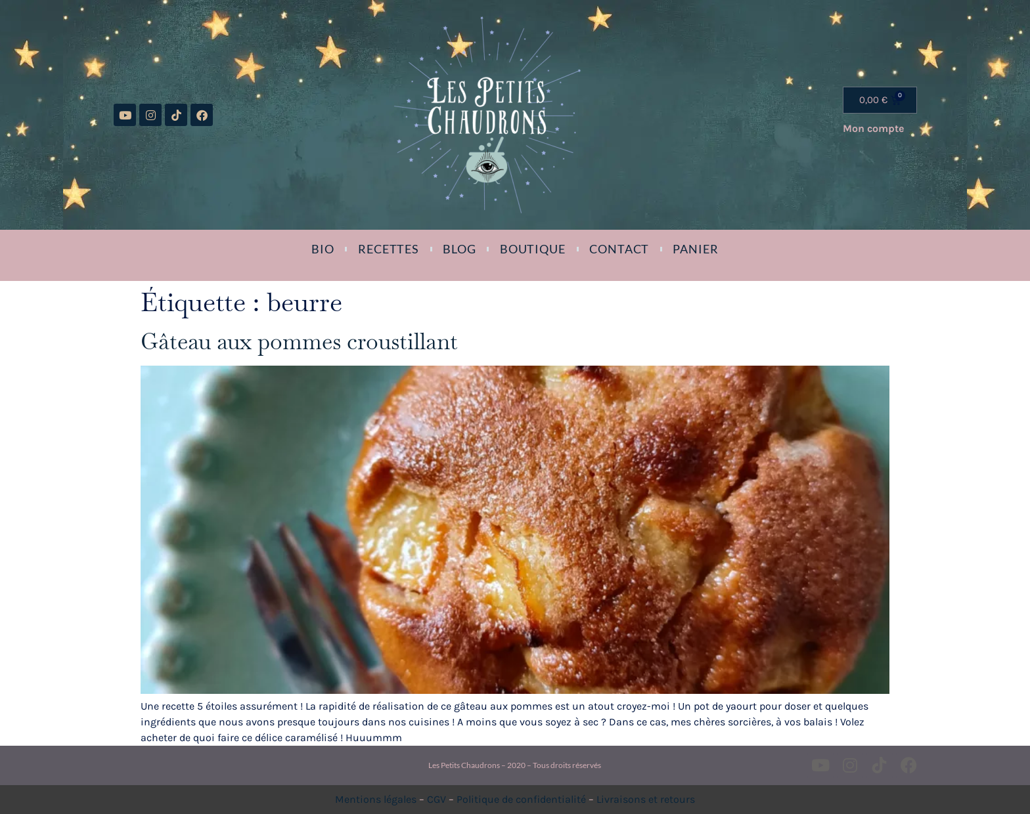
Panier (695, 249)
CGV (436, 799)
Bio (322, 249)
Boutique (533, 249)
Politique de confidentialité (521, 799)
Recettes (388, 249)
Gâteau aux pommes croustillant (299, 341)
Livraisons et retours (645, 799)
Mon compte (873, 128)
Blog (459, 249)
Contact (619, 249)
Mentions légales (375, 799)
